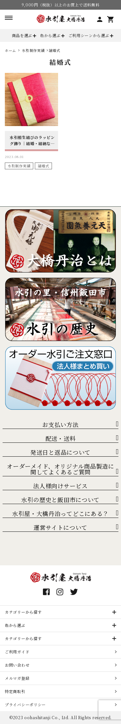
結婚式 (43, 165)
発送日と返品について (60, 452)
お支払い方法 (60, 424)
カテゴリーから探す (23, 612)
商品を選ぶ (22, 35)
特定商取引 (15, 691)
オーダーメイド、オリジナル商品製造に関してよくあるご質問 (60, 469)
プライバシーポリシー (25, 704)
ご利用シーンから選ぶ (88, 35)
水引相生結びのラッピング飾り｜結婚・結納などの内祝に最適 (32, 140)
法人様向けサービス (60, 485)
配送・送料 (60, 438)
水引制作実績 (19, 165)
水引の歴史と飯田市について (60, 499)
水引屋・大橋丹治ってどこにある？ (60, 513)
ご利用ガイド (17, 651)
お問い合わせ (17, 665)
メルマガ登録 (17, 678)
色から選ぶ (50, 35)
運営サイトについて (60, 527)
